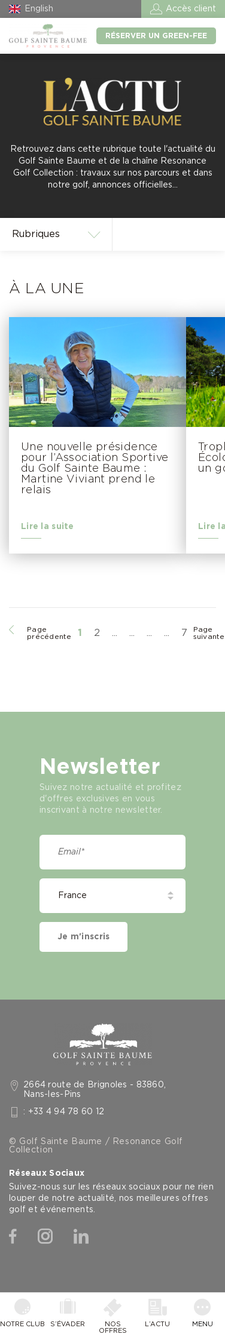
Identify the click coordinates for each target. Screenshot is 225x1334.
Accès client (191, 9)
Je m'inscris (83, 937)
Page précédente (49, 633)
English (39, 9)
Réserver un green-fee (156, 35)
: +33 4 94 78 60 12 (64, 1112)
